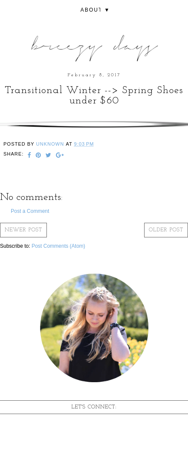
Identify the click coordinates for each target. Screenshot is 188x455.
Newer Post (23, 230)
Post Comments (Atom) (58, 246)
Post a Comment (30, 211)
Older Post (166, 230)
